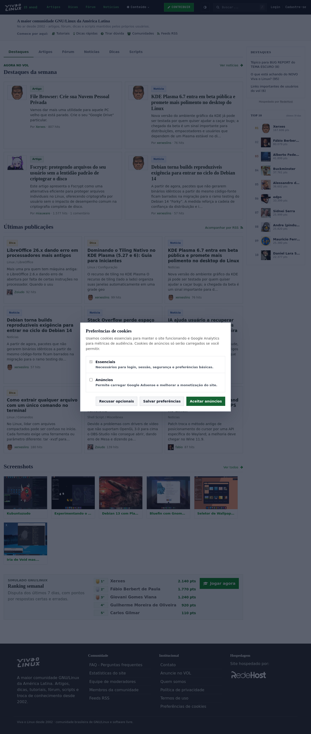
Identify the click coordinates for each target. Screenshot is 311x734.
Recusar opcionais (116, 401)
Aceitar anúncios (206, 401)
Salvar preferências (162, 401)
